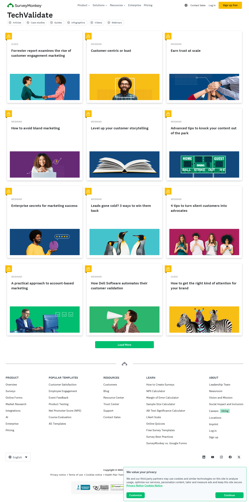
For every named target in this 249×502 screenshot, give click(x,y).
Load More (124, 345)
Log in (212, 5)
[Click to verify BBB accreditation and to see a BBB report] (82, 489)
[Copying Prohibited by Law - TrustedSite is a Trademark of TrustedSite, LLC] (117, 489)
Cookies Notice (153, 485)
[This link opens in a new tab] (203, 457)
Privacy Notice (135, 485)
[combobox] (18, 457)
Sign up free (230, 5)
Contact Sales (198, 5)
